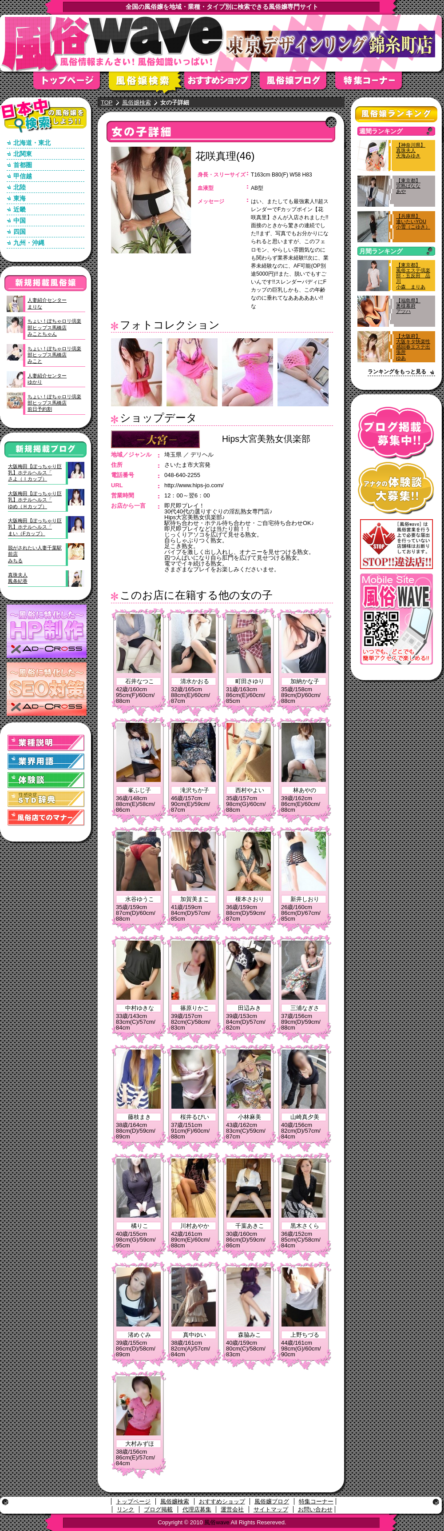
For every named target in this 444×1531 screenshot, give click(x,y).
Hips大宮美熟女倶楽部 (266, 439)
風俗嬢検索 (146, 83)
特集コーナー (316, 1501)
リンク (125, 1509)
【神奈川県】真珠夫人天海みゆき (410, 150)
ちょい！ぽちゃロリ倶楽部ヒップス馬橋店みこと (54, 355)
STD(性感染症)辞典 (46, 799)
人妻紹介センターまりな (47, 303)
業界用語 (46, 761)
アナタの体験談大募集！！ (396, 488)
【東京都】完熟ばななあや (408, 186)
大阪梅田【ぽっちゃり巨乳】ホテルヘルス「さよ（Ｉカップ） (35, 473)
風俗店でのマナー (46, 818)
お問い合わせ (315, 1509)
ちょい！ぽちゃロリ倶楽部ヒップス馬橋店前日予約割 (54, 403)
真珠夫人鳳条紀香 (18, 578)
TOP (107, 102)
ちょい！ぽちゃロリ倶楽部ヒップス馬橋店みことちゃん (54, 327)
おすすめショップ (222, 83)
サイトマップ (271, 1509)
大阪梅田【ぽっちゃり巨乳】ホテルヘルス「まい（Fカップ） (35, 527)
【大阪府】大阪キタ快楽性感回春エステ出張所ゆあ (413, 347)
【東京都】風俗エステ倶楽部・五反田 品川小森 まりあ (413, 275)
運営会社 (232, 1509)
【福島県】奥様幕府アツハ (408, 306)
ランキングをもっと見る (397, 372)
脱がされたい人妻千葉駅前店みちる (35, 554)
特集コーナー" (373, 83)
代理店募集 (196, 1509)
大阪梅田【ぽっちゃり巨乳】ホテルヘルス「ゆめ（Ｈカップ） (35, 500)
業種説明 (46, 743)
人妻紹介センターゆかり (47, 379)
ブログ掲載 (158, 1509)
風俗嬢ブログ (297, 83)
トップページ (71, 83)
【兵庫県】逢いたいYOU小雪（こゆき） (413, 221)
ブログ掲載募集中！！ (396, 433)
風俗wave (216, 1522)
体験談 (46, 780)
